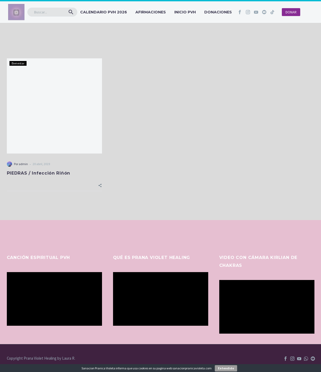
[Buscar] (52, 12)
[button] (71, 12)
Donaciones (218, 12)
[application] (54, 299)
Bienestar (18, 63)
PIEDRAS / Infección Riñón (38, 173)
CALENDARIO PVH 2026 (103, 12)
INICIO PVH (185, 12)
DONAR (291, 12)
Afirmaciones (150, 12)
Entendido (226, 368)
